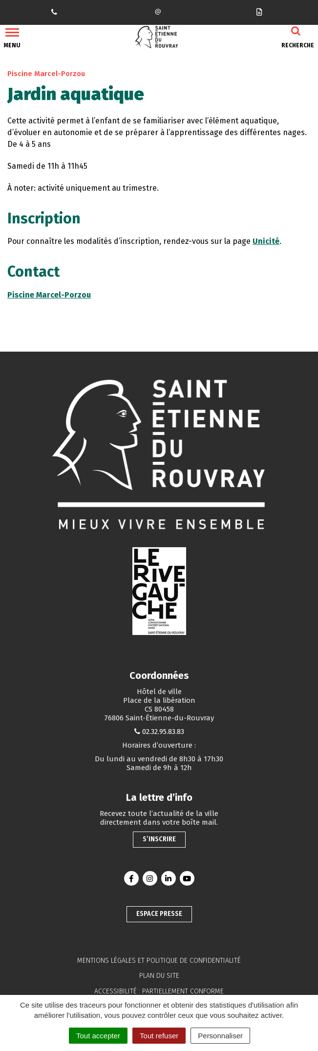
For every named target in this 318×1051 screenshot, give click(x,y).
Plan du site (159, 976)
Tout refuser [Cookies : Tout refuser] (159, 1035)
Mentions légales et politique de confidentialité (159, 960)
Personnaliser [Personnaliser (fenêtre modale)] (220, 1035)
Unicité (266, 241)
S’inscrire (159, 839)
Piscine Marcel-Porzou (49, 294)
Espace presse (159, 914)
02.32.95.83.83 (163, 731)
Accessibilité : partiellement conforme (159, 991)
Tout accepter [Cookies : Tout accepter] (98, 1035)
